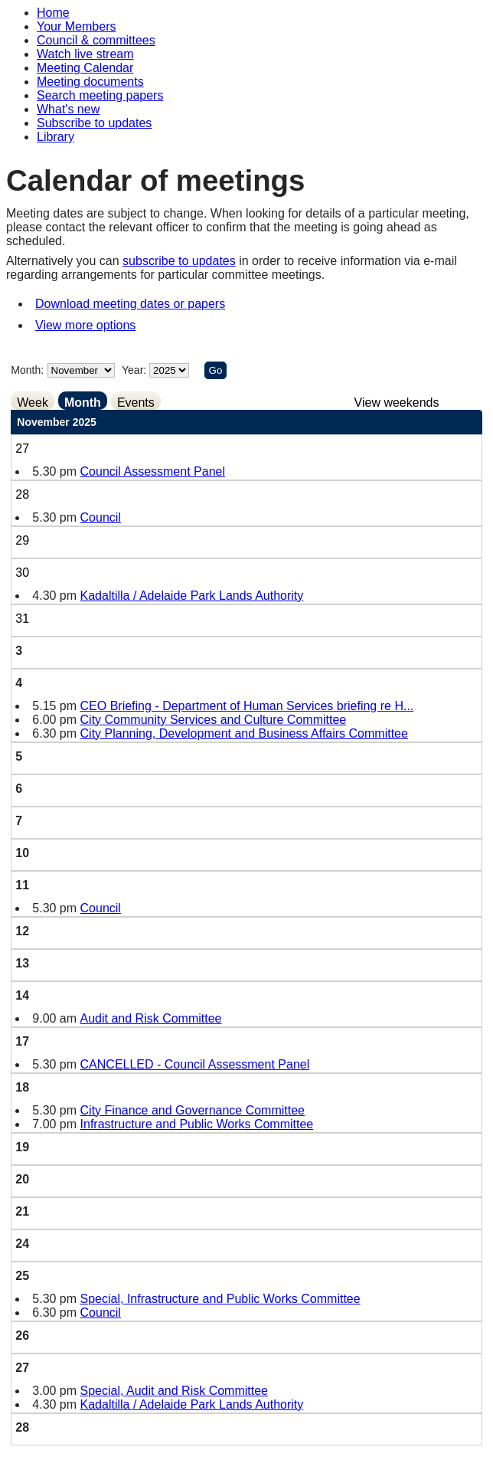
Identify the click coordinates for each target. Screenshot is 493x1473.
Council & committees (96, 40)
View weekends (396, 402)
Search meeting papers (100, 95)
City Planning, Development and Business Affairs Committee (244, 733)
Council (100, 517)
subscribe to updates (179, 260)
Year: (135, 370)
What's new (68, 109)
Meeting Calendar (85, 67)
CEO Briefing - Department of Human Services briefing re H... (247, 705)
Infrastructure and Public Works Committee (197, 1124)
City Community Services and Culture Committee (213, 719)
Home (53, 12)
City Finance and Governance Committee (192, 1110)
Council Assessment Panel (152, 471)
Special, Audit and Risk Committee (174, 1390)
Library (55, 136)
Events (136, 402)
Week (32, 402)
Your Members (76, 26)
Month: (27, 370)
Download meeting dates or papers (130, 303)
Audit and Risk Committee (151, 1018)
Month (82, 402)
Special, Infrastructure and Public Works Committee (220, 1298)
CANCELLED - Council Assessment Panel (195, 1064)
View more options (85, 325)
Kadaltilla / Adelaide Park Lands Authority (192, 595)
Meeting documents (90, 81)
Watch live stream (85, 54)
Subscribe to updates (94, 122)
